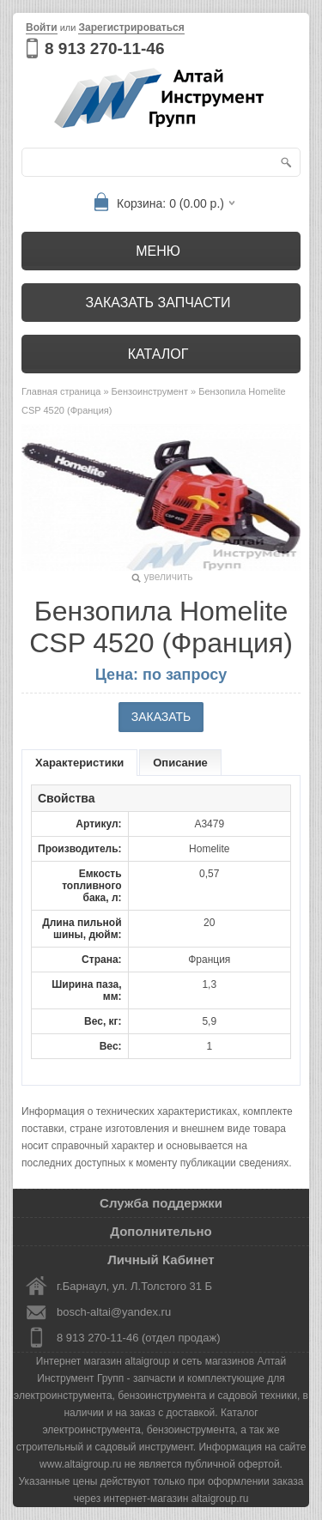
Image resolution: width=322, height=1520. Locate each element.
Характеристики (79, 762)
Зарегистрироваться (131, 27)
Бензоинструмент (150, 391)
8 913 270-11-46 (104, 48)
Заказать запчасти (158, 302)
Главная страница (60, 391)
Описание (180, 762)
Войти (42, 27)
